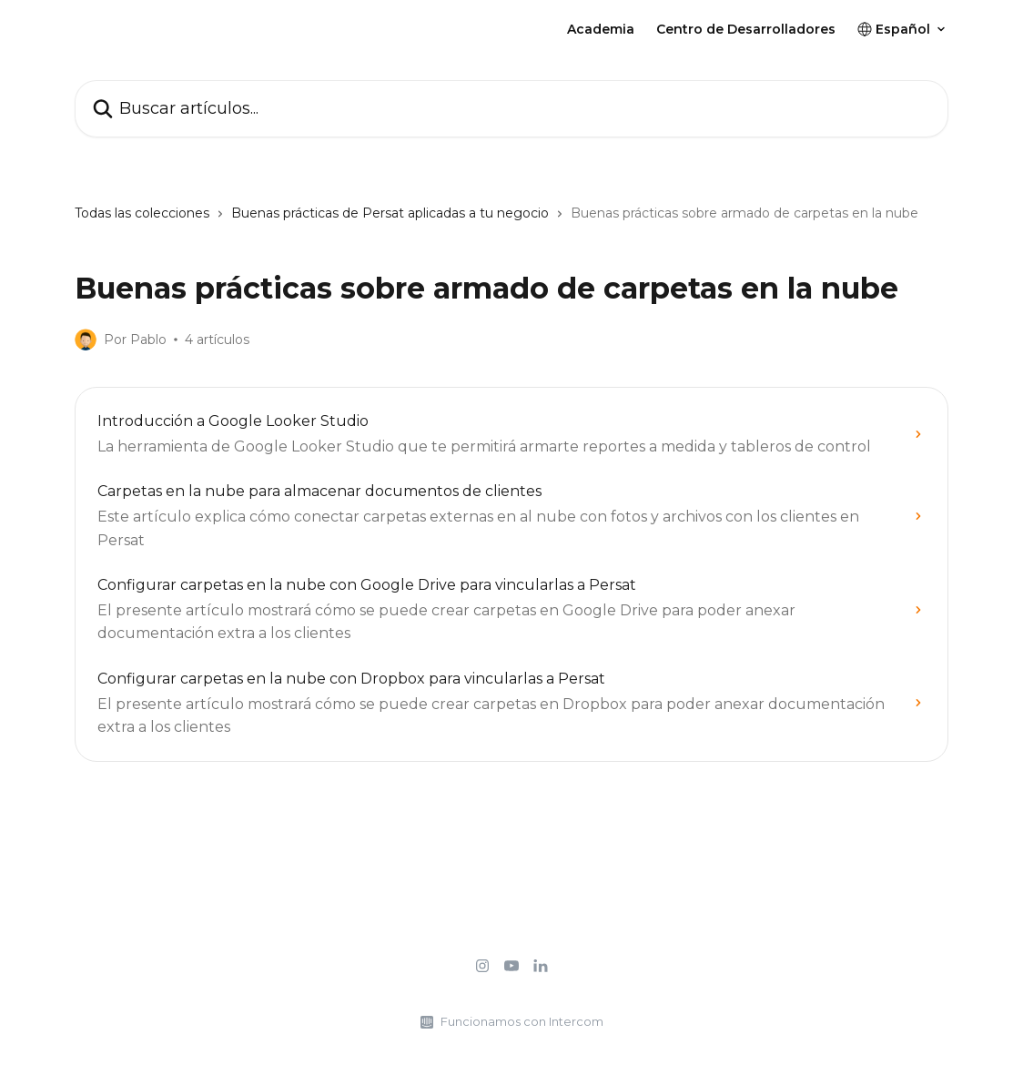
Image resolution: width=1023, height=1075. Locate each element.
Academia (600, 29)
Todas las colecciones (142, 213)
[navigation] (511, 220)
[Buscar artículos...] (511, 108)
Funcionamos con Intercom (522, 1021)
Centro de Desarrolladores (746, 29)
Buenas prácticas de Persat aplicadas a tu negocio (390, 213)
